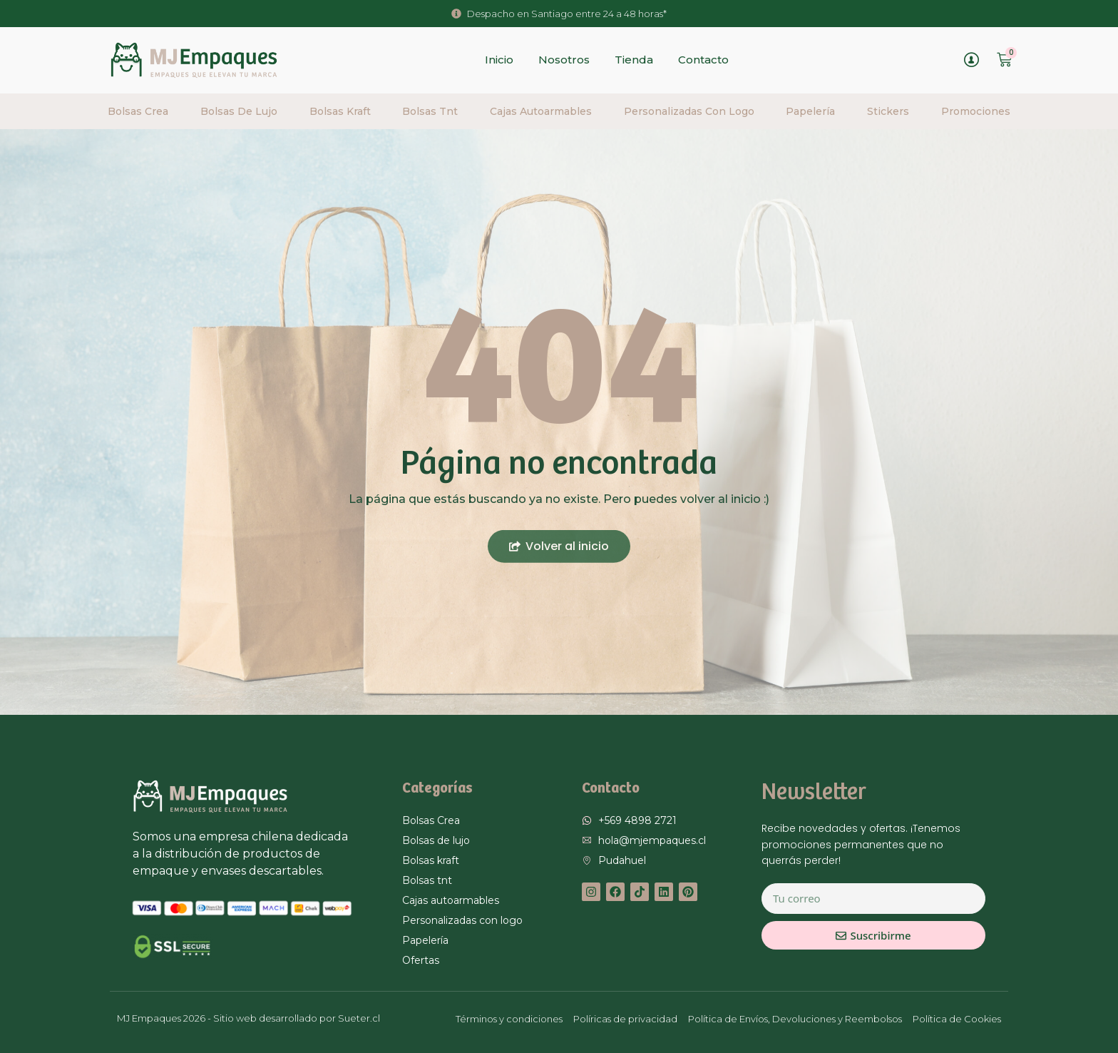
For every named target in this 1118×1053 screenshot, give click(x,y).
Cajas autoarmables (541, 111)
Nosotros (564, 59)
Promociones (975, 111)
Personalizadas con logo (689, 111)
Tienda (634, 59)
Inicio (499, 59)
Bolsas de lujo (238, 111)
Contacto (703, 59)
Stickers (888, 111)
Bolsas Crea (138, 111)
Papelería (810, 111)
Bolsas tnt (430, 111)
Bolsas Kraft (340, 111)
